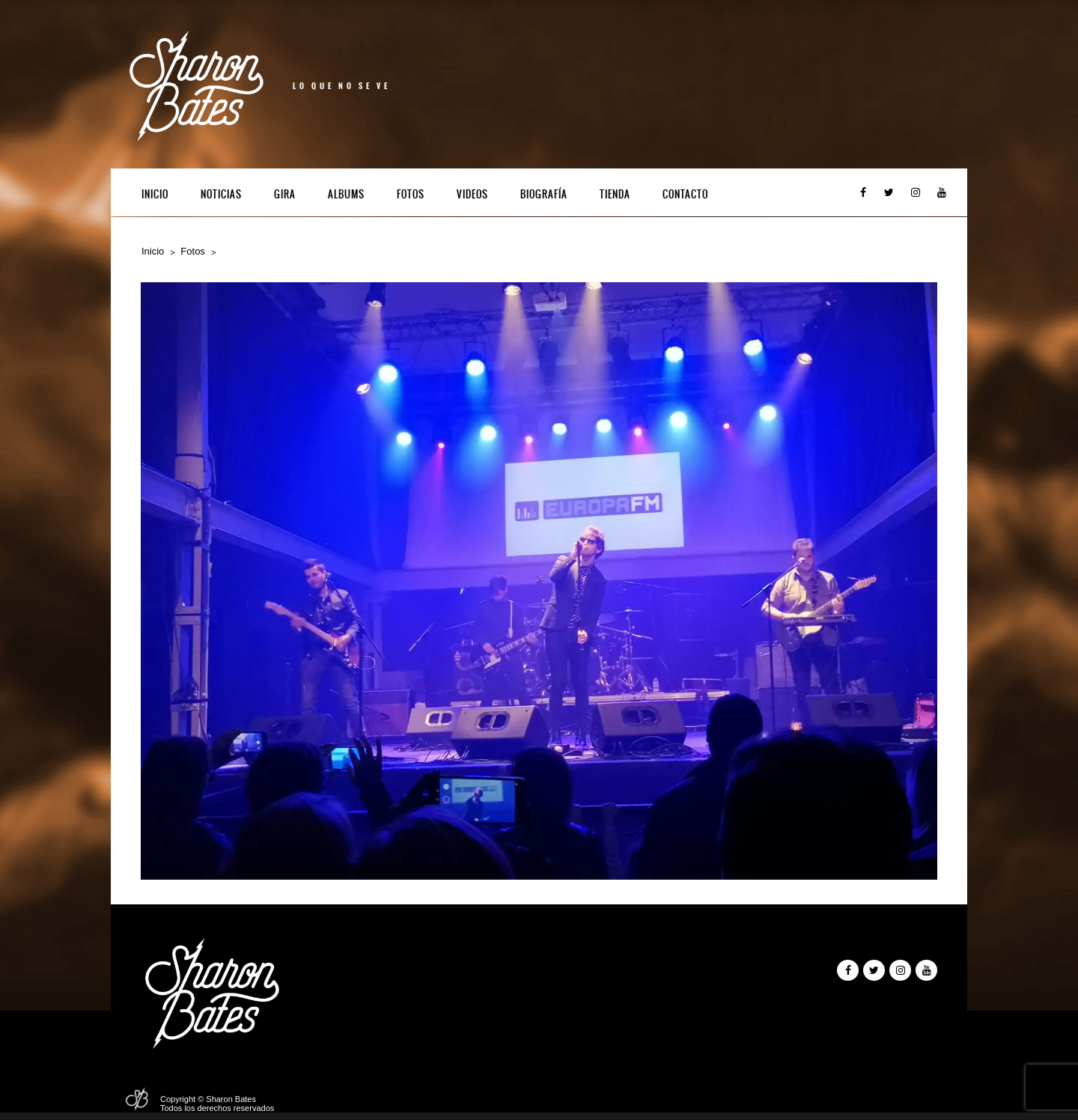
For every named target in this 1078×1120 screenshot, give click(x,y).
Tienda (615, 194)
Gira (285, 194)
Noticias (221, 194)
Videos (472, 194)
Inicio (154, 194)
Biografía (543, 194)
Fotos (410, 194)
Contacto (685, 194)
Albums (346, 194)
